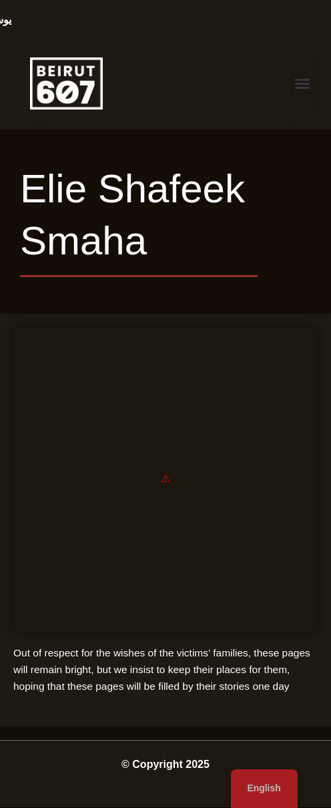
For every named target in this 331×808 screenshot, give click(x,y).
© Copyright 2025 (165, 764)
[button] (302, 83)
